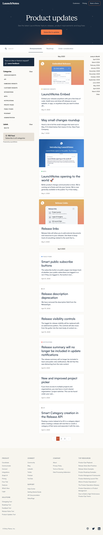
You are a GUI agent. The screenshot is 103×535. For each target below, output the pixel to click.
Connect (4, 469)
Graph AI (5, 475)
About (55, 462)
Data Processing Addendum (61, 472)
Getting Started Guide (34, 492)
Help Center (31, 489)
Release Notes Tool (8, 511)
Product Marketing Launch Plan (88, 478)
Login (3, 491)
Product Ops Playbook (85, 462)
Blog (29, 466)
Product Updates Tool (8, 514)
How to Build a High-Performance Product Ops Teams (89, 495)
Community (31, 462)
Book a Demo (94, 3)
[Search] (18, 49)
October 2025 (95, 77)
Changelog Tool (7, 501)
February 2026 (95, 65)
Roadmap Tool (6, 505)
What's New (6, 488)
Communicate (6, 466)
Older (98, 94)
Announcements (36, 49)
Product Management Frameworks (89, 475)
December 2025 (94, 71)
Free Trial (5, 482)
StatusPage (31, 498)
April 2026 (96, 59)
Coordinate (5, 462)
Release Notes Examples (86, 469)
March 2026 (96, 62)
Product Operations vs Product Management (88, 489)
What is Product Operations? (87, 482)
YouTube (30, 478)
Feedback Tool (6, 508)
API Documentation (34, 495)
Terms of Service (58, 469)
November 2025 (94, 74)
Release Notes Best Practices (87, 466)
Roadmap (50, 49)
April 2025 (96, 88)
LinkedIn (30, 469)
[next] (68, 439)
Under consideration (65, 49)
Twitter (30, 472)
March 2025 (96, 91)
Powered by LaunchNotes (10, 142)
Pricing (4, 478)
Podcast (30, 475)
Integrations (5, 472)
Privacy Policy (57, 466)
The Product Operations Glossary (88, 485)
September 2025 (94, 80)
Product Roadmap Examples (87, 472)
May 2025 (96, 85)
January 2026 (95, 68)
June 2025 (96, 83)
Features (4, 485)
